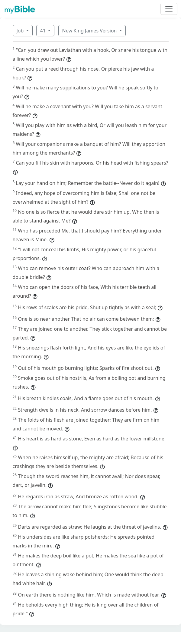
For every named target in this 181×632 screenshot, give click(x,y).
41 (43, 30)
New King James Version (90, 30)
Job (21, 30)
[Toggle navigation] (168, 9)
